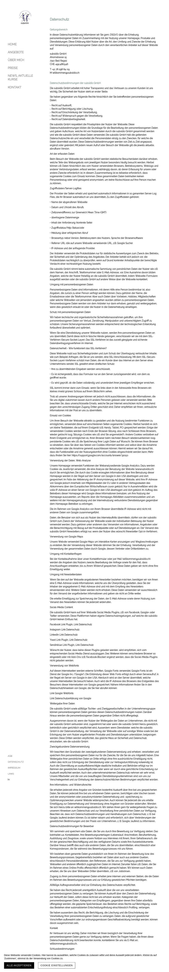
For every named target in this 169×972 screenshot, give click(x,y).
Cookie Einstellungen (57, 965)
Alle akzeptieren (19, 965)
